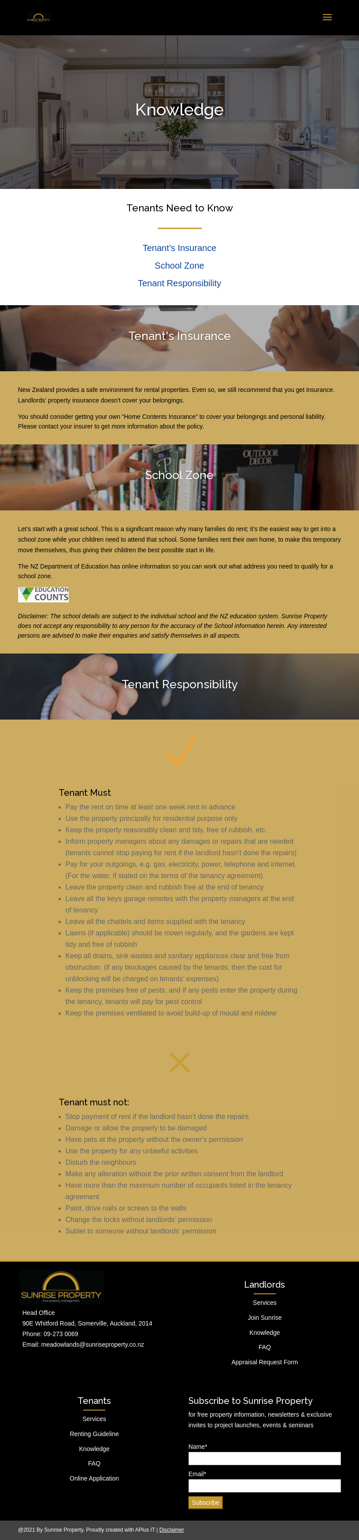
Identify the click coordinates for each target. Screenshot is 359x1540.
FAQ (265, 1347)
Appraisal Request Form (264, 1362)
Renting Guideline (94, 1433)
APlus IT (145, 1530)
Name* (265, 1454)
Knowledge (264, 1332)
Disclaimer (171, 1530)
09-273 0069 (61, 1333)
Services (265, 1302)
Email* (265, 1481)
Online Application (94, 1478)
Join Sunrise (264, 1317)
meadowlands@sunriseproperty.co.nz (92, 1344)
